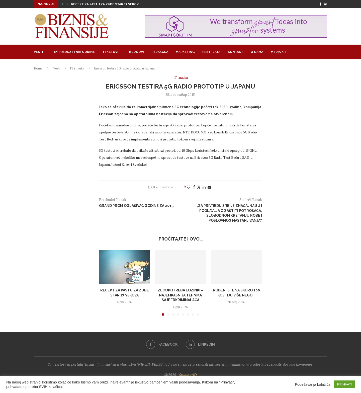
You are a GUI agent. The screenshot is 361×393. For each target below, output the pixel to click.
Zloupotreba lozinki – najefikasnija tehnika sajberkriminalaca (180, 295)
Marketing (185, 52)
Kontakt (235, 52)
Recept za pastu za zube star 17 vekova (105, 4)
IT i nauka (77, 68)
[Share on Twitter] (199, 187)
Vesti (38, 52)
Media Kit (279, 52)
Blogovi (136, 52)
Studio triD (188, 374)
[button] (62, 4)
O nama (257, 52)
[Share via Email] (209, 187)
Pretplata (211, 52)
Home (38, 68)
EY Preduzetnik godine (74, 52)
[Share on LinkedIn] (204, 187)
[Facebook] (320, 4)
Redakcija (159, 52)
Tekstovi (110, 52)
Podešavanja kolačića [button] (312, 384)
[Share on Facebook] (194, 187)
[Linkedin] (325, 4)
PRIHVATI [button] (344, 384)
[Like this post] (188, 187)
